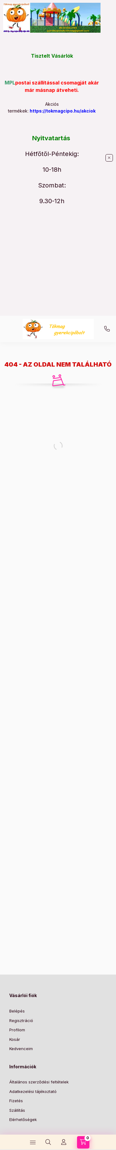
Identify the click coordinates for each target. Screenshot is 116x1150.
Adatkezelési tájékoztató (33, 1091)
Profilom (17, 1029)
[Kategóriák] (33, 1142)
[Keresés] (48, 1142)
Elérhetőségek (23, 1119)
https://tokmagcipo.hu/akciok (63, 110)
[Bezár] (109, 158)
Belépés (17, 1010)
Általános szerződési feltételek (39, 1081)
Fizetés (16, 1100)
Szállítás (17, 1110)
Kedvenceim (21, 1048)
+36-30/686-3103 (107, 329)
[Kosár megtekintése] (83, 1142)
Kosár (14, 1039)
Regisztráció (21, 1020)
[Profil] (64, 1142)
